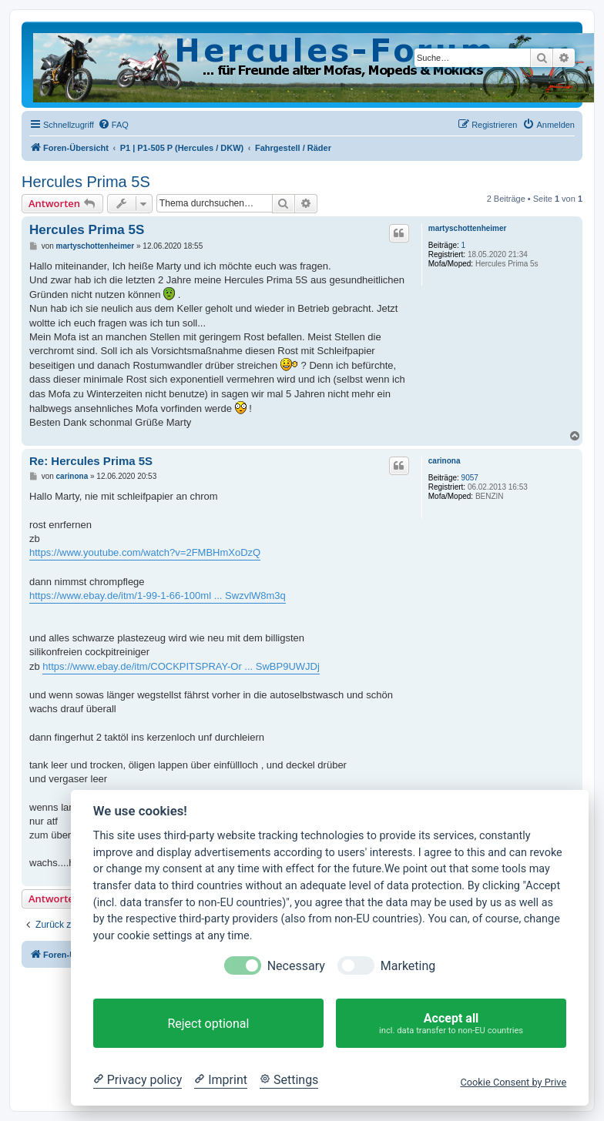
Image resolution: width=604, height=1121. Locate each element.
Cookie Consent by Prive (513, 1082)
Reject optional (208, 1023)
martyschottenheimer (467, 228)
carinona (444, 461)
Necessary (296, 966)
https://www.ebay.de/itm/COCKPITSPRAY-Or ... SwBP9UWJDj (181, 666)
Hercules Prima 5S (86, 181)
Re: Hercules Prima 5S (91, 460)
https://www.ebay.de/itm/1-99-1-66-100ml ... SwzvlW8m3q (157, 595)
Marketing (408, 966)
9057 (469, 477)
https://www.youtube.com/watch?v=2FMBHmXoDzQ (144, 552)
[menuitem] (113, 124)
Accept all (451, 1023)
